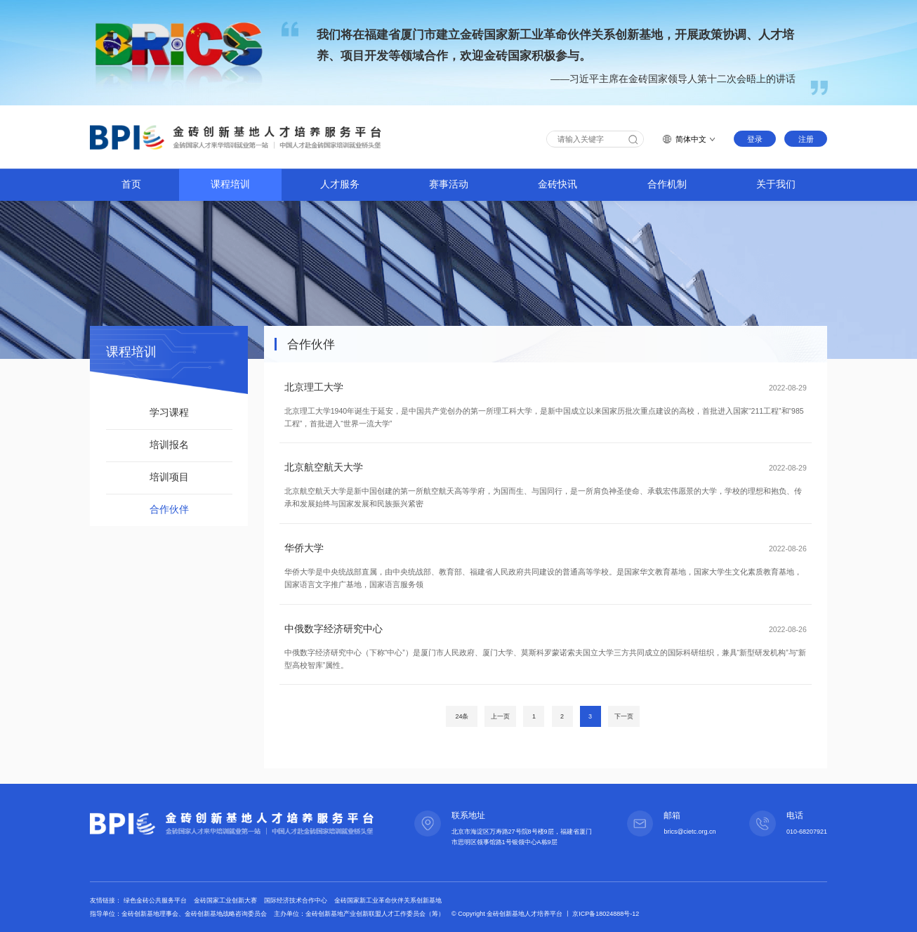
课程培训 (230, 184)
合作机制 (667, 184)
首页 (131, 184)
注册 (806, 139)
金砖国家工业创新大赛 (226, 900)
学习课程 (169, 412)
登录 (755, 139)
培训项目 (169, 477)
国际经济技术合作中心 (296, 900)
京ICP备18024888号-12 (605, 913)
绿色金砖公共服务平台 (156, 900)
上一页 (500, 716)
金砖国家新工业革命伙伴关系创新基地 (388, 900)
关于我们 (776, 184)
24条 (461, 716)
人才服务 (339, 184)
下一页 (623, 716)
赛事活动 (448, 184)
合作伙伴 (169, 509)
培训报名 (169, 445)
